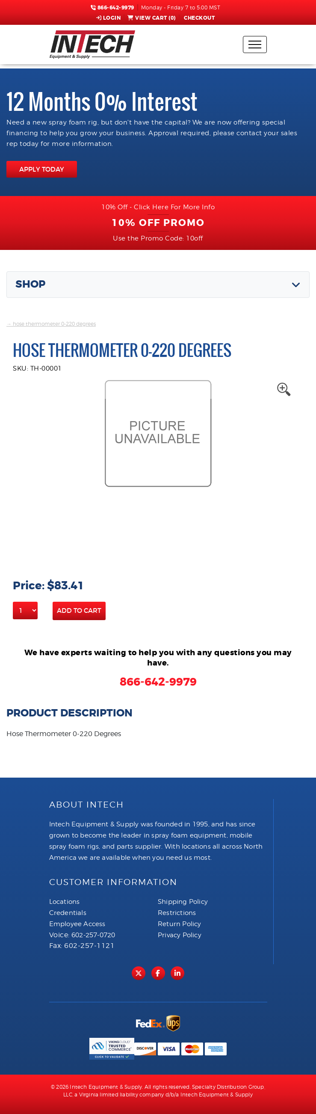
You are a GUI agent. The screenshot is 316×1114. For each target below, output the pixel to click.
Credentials (67, 913)
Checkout (199, 18)
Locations (64, 902)
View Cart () (151, 18)
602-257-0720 (93, 935)
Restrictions (177, 913)
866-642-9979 (112, 7)
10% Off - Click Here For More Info (158, 207)
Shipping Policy (183, 902)
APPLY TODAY (41, 169)
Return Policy (179, 924)
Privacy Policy (179, 935)
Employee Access (77, 924)
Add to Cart (79, 610)
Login (108, 18)
